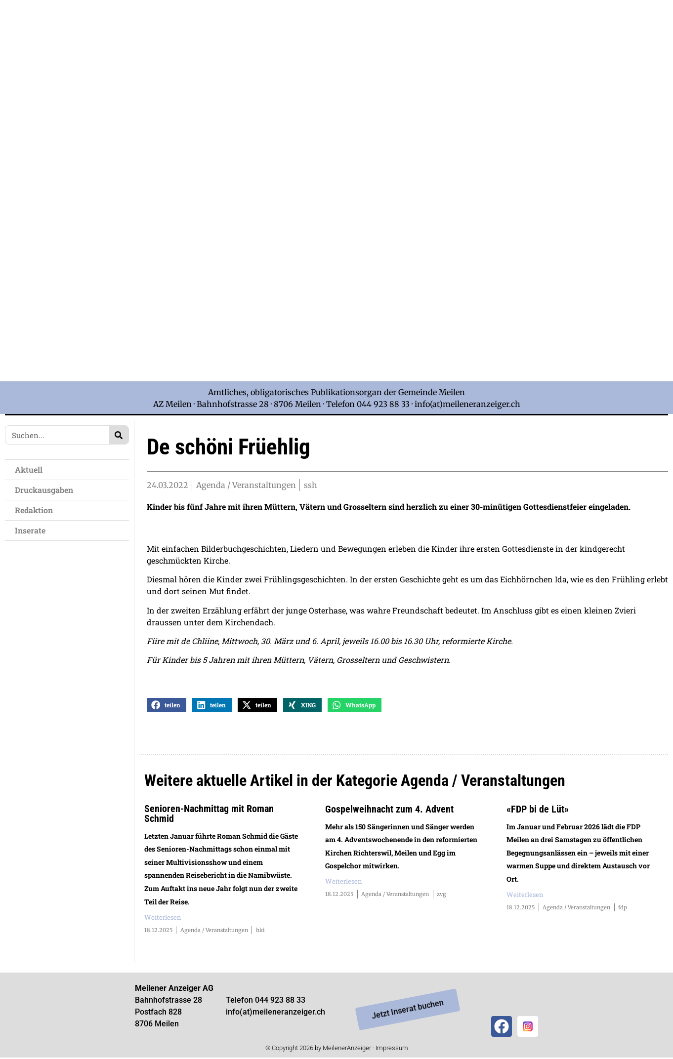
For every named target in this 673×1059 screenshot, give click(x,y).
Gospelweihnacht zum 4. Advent (389, 810)
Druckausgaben (44, 490)
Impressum (392, 1049)
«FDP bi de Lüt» (537, 810)
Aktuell (28, 469)
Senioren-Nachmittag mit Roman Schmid (209, 814)
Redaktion (34, 510)
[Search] (118, 435)
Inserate (30, 530)
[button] (166, 706)
